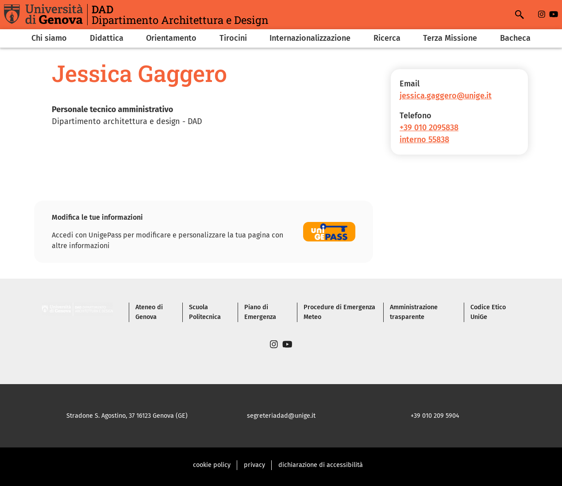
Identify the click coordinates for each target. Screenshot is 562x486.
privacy (254, 465)
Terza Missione (450, 38)
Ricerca (386, 38)
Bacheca (515, 38)
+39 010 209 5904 (435, 416)
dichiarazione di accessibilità (320, 465)
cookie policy (212, 465)
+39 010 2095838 (429, 127)
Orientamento (171, 38)
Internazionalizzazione (309, 38)
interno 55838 (424, 139)
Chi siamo (49, 38)
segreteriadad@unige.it (281, 416)
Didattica (106, 38)
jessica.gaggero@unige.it (446, 96)
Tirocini (233, 38)
